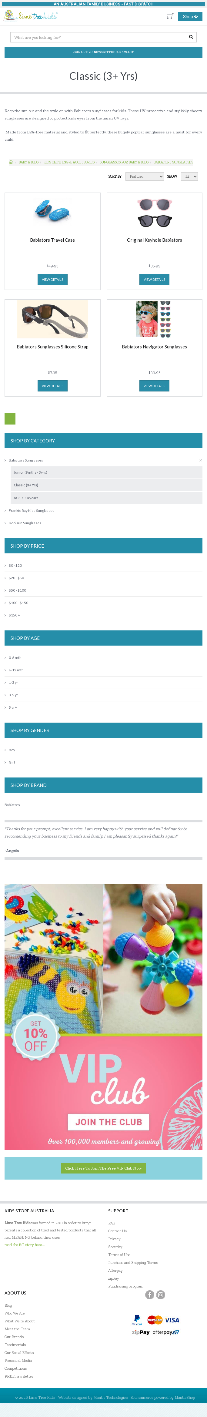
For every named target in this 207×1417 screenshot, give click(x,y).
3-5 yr (11, 695)
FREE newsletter (19, 1376)
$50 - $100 (15, 590)
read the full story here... (25, 1244)
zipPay (113, 1278)
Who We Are (15, 1313)
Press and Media (18, 1360)
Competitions (16, 1368)
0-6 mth (13, 657)
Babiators (12, 804)
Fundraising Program (125, 1286)
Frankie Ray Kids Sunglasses (29, 510)
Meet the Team (17, 1329)
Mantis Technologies (110, 1397)
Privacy (114, 1239)
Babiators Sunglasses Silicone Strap (52, 346)
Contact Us (117, 1231)
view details (52, 279)
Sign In (128, 1409)
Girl (10, 762)
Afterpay (115, 1270)
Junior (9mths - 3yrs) (30, 472)
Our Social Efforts (19, 1352)
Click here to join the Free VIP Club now (103, 1168)
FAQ (111, 1223)
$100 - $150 (16, 602)
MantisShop (185, 1397)
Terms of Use (119, 1254)
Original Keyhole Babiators (154, 240)
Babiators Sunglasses (173, 162)
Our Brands (14, 1337)
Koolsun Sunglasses (23, 523)
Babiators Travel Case (52, 240)
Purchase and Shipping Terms (133, 1262)
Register (105, 1409)
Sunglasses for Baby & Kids (124, 162)
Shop (193, 16)
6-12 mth (14, 670)
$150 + (12, 615)
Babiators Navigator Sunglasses (154, 346)
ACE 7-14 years (26, 497)
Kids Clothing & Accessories (69, 162)
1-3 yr (11, 682)
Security (115, 1246)
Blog (8, 1305)
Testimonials (15, 1344)
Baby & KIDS (28, 162)
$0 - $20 (13, 565)
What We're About (20, 1321)
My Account (79, 1409)
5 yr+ (11, 707)
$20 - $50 (14, 578)
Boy (10, 749)
